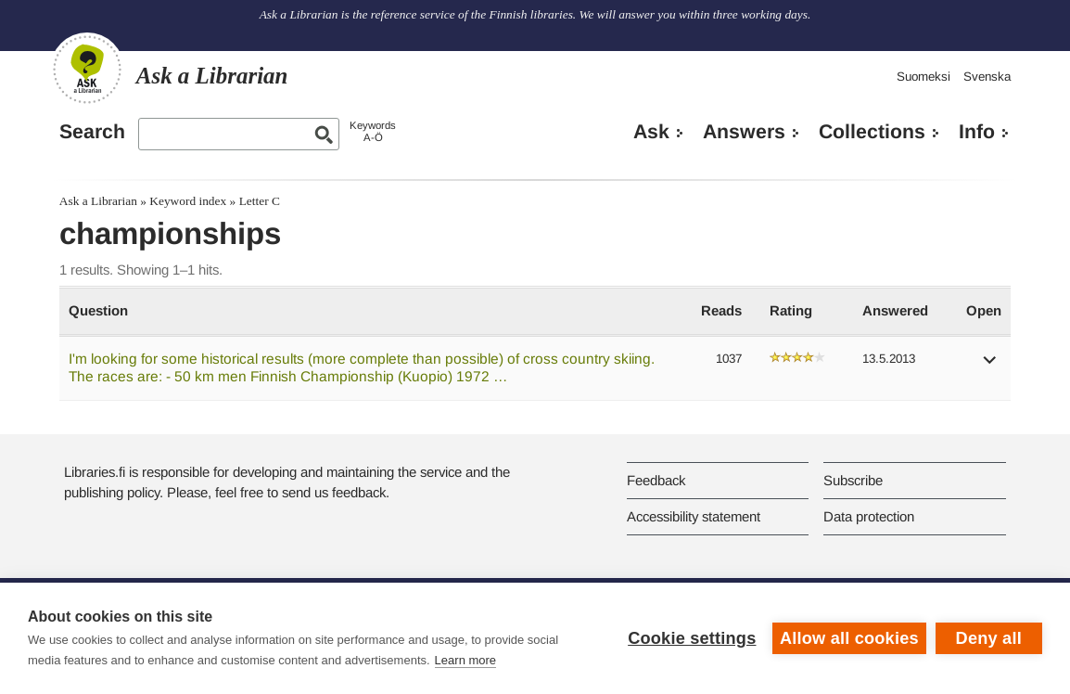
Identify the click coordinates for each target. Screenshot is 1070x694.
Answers (744, 132)
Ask (651, 132)
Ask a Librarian (98, 201)
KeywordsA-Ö (373, 131)
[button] (990, 366)
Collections (872, 132)
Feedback (656, 480)
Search (92, 132)
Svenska (987, 77)
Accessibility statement (693, 516)
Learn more (465, 660)
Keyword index (187, 201)
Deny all (989, 638)
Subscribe (853, 480)
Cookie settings (692, 638)
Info (977, 132)
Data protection (868, 516)
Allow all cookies (849, 638)
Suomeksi (923, 77)
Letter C (259, 201)
